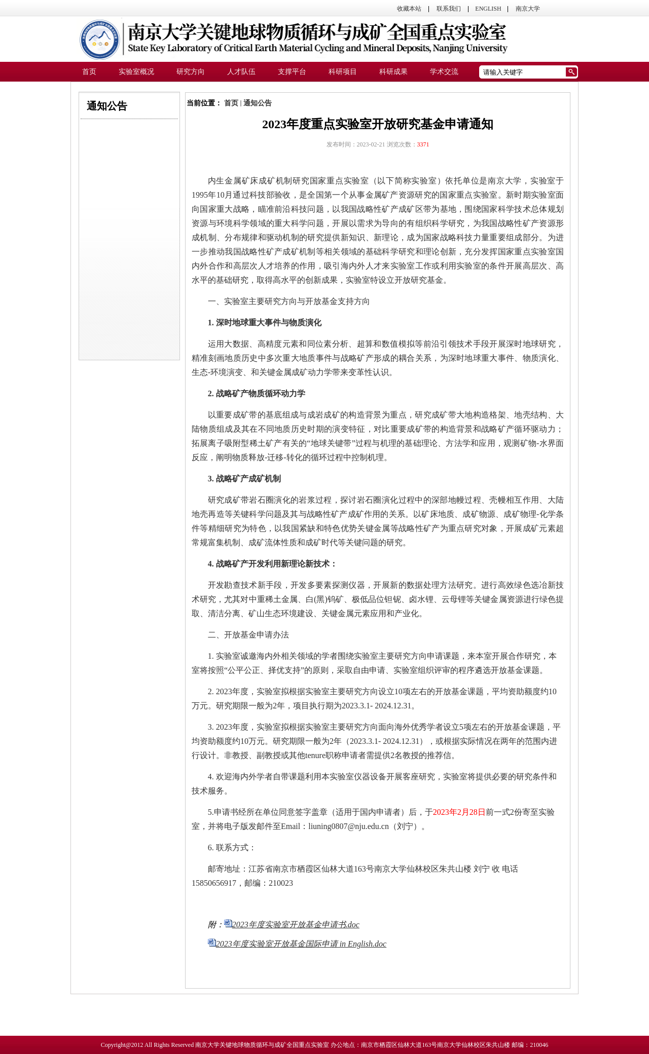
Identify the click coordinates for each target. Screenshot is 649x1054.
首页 (231, 103)
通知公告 (257, 103)
